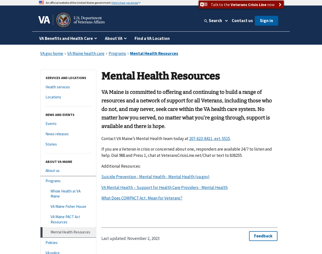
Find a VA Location (152, 38)
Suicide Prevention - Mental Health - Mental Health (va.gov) (155, 176)
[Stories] (68, 144)
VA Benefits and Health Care (66, 38)
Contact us (242, 20)
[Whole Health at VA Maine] (68, 194)
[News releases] (68, 134)
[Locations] (68, 97)
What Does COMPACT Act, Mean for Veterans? (141, 198)
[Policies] (68, 243)
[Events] (68, 124)
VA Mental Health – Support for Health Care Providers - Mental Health (164, 187)
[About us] (68, 171)
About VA (114, 38)
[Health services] (68, 87)
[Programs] (68, 181)
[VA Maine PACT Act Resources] (68, 219)
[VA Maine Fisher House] (68, 207)
